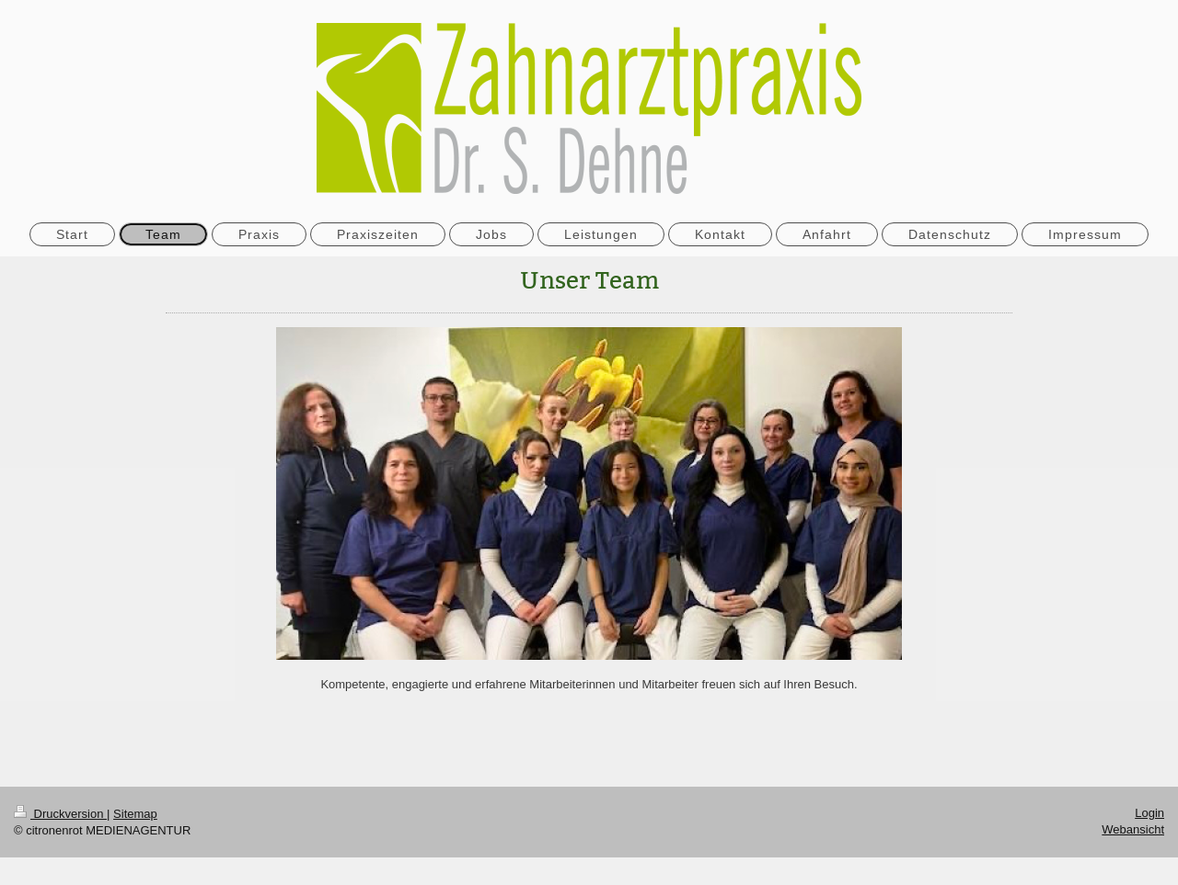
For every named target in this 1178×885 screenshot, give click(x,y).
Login (1149, 813)
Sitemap (135, 814)
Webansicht (1133, 829)
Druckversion (60, 814)
